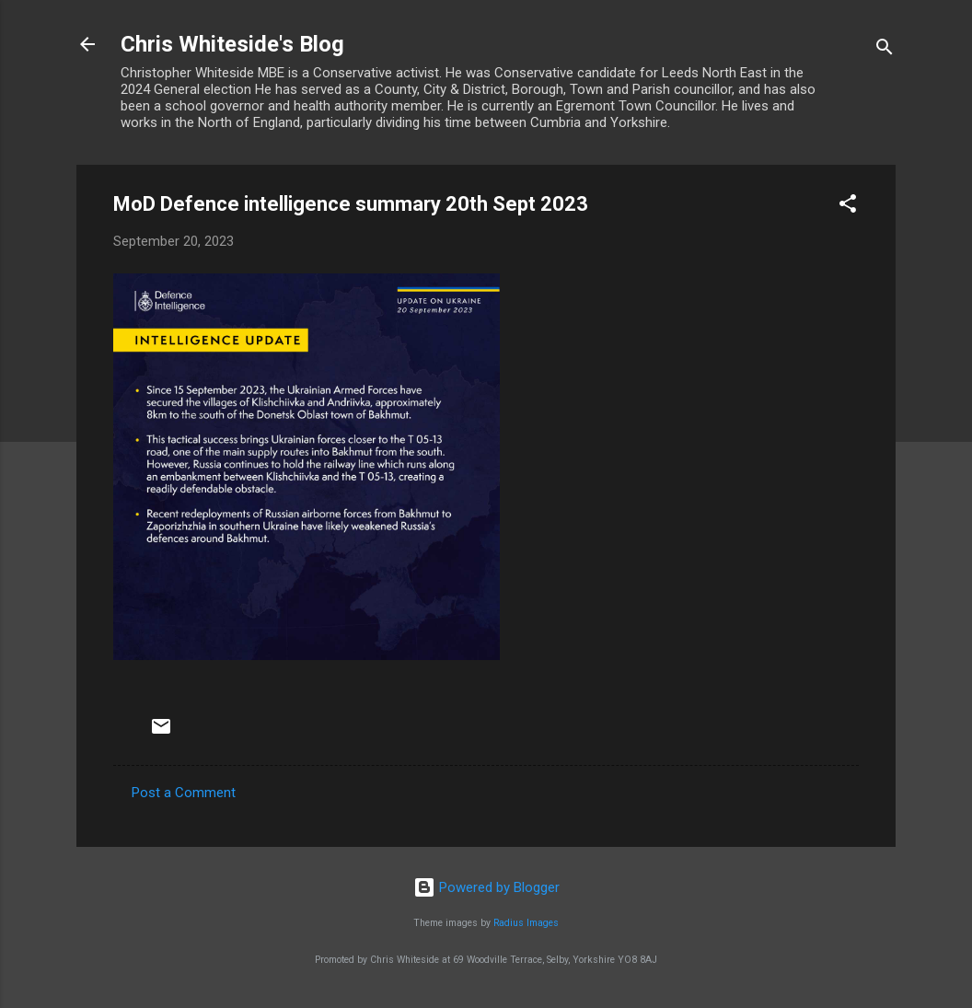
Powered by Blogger (486, 887)
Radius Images (526, 923)
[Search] (885, 50)
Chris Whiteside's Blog (232, 44)
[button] (848, 206)
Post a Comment (184, 792)
